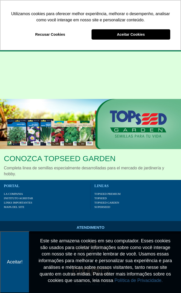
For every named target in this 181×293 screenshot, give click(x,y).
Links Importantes (18, 202)
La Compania (13, 193)
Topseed (100, 198)
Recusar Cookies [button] (50, 34)
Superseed (102, 206)
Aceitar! (15, 261)
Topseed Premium (107, 193)
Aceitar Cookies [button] (131, 34)
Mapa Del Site (14, 206)
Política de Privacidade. (139, 280)
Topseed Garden (106, 202)
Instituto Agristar (18, 198)
